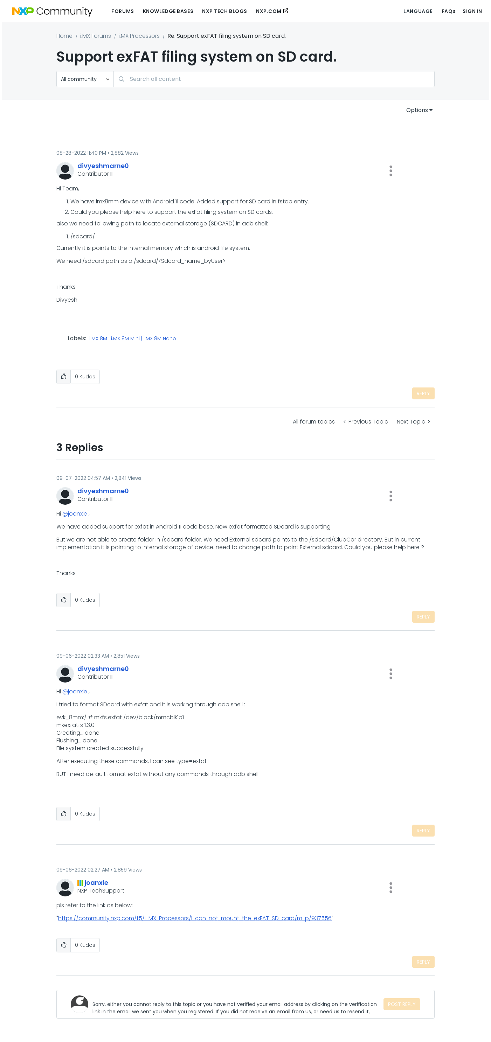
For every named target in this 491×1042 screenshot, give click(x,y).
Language (417, 11)
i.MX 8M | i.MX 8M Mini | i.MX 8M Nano (132, 339)
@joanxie (74, 514)
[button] (391, 171)
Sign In (472, 11)
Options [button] (417, 110)
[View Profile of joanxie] (96, 882)
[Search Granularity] (85, 79)
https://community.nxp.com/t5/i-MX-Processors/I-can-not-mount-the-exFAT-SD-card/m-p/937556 (195, 918)
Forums (122, 11)
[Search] (274, 79)
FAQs (449, 11)
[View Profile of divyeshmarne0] (103, 165)
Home (64, 36)
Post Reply (402, 1004)
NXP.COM (269, 11)
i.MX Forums (95, 36)
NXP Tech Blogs (224, 11)
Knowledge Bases (168, 11)
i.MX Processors (139, 36)
